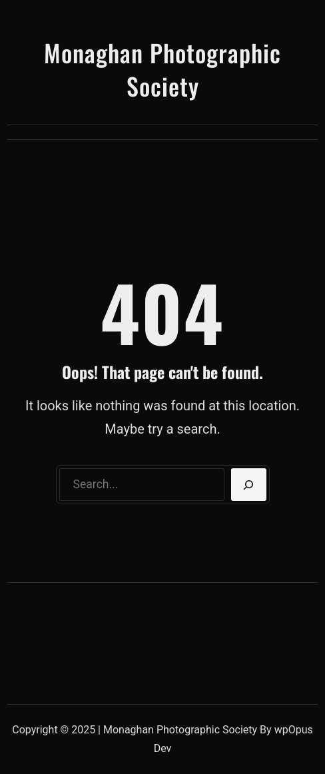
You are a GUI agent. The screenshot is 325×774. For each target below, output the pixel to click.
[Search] (248, 485)
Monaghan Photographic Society (162, 69)
